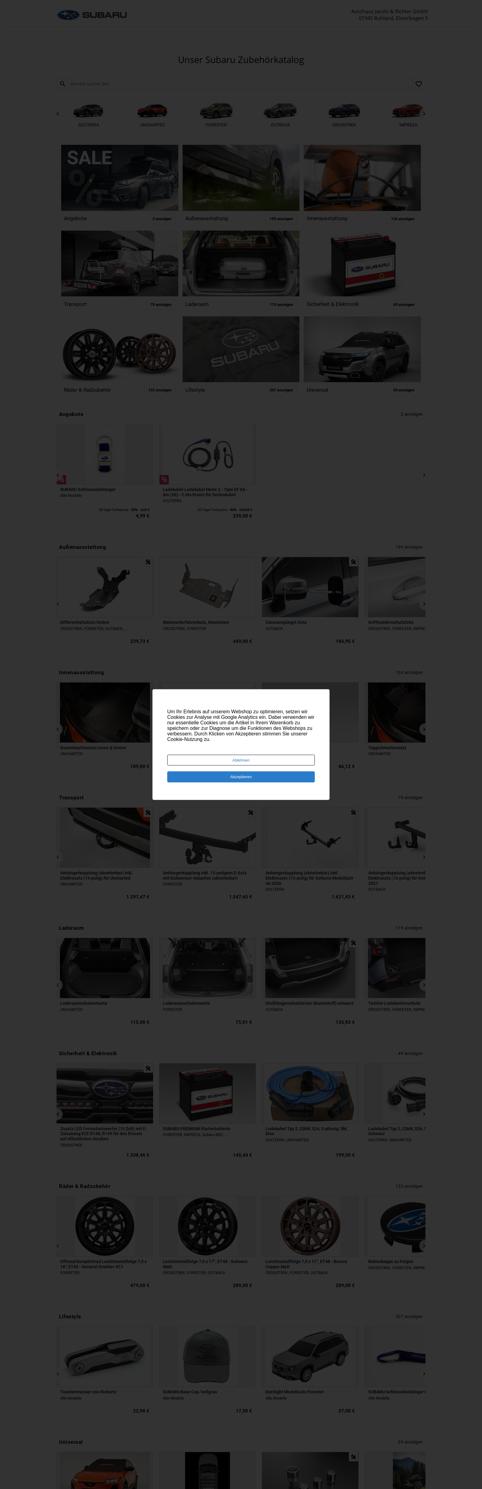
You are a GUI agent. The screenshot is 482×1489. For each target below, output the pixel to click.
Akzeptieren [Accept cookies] (241, 776)
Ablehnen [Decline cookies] (241, 760)
